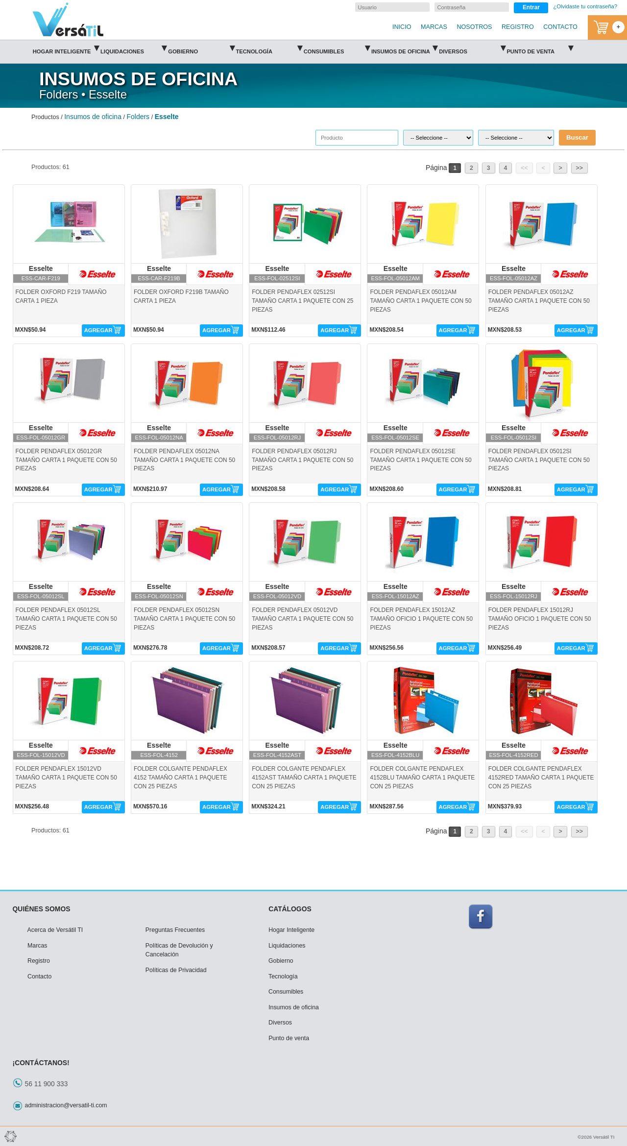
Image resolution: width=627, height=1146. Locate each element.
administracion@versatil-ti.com (66, 1105)
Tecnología (269, 48)
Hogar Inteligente (66, 48)
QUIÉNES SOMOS (42, 909)
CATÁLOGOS (290, 909)
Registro (38, 960)
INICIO (401, 27)
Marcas (37, 945)
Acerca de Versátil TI (55, 930)
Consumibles (337, 48)
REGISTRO (518, 27)
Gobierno (201, 48)
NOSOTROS (474, 27)
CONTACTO (560, 27)
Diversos (472, 48)
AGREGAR (98, 330)
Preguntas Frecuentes (175, 930)
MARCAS (434, 27)
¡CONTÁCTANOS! (41, 1063)
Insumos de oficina (404, 48)
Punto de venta (539, 48)
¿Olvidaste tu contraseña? (585, 6)
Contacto (39, 976)
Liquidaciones (133, 48)
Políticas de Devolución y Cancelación (179, 950)
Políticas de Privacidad (176, 970)
